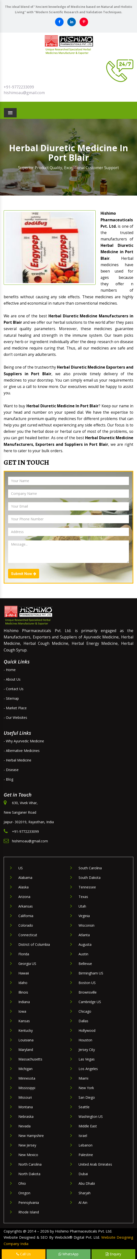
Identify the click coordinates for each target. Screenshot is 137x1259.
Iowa (22, 1011)
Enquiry (113, 1254)
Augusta (85, 944)
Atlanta (84, 935)
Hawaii (23, 973)
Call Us (23, 1254)
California (25, 915)
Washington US (91, 1116)
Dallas (83, 1021)
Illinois (23, 992)
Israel (83, 1135)
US (20, 868)
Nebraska (26, 1116)
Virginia (84, 915)
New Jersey (27, 1145)
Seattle (84, 1107)
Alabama (25, 877)
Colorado (25, 925)
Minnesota (26, 1078)
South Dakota (90, 877)
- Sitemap (11, 698)
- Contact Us (13, 688)
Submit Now (23, 574)
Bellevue (85, 963)
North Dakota (29, 1174)
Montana (25, 1107)
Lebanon (85, 1145)
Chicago (85, 1011)
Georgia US (27, 963)
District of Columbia (34, 944)
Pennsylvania (28, 1202)
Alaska (23, 887)
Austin (83, 954)
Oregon (24, 1193)
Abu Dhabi (87, 1183)
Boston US (87, 982)
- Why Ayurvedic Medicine (24, 741)
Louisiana (26, 1040)
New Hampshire (31, 1135)
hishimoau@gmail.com (24, 92)
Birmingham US (91, 973)
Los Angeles (88, 1068)
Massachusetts (30, 1059)
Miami (83, 1078)
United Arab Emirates (95, 1164)
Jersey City (87, 1049)
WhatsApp (68, 1254)
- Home (10, 669)
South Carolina (90, 868)
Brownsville (88, 992)
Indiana (24, 1001)
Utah (82, 906)
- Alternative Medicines (22, 750)
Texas (83, 896)
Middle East (88, 1126)
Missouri (25, 1097)
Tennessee (87, 887)
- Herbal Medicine (17, 760)
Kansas (24, 1021)
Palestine (86, 1154)
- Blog (8, 779)
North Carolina (30, 1164)
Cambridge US (90, 1001)
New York (86, 1087)
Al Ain (83, 1202)
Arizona (24, 896)
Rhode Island (28, 1212)
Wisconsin (86, 925)
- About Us (12, 679)
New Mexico (28, 1154)
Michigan (25, 1068)
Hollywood (87, 1030)
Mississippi (26, 1087)
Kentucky (25, 1030)
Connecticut (27, 935)
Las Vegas (87, 1059)
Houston (85, 1040)
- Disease (11, 769)
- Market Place (15, 708)
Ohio (22, 1183)
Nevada (24, 1126)
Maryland (25, 1049)
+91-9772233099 (19, 87)
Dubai (83, 1174)
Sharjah (85, 1193)
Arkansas (25, 906)
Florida (23, 954)
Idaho (22, 982)
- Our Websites (15, 717)
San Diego (87, 1097)
